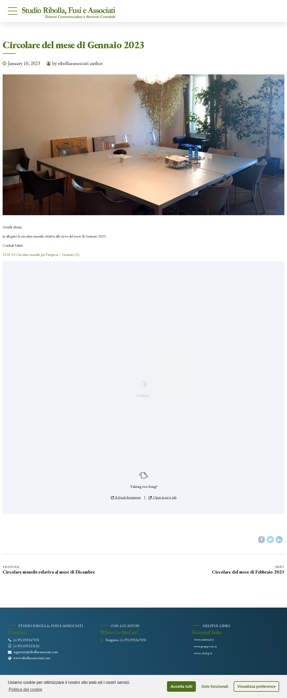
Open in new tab (162, 497)
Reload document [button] (126, 497)
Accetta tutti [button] (181, 686)
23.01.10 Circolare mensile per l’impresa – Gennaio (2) (41, 254)
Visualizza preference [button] (256, 686)
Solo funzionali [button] (214, 686)
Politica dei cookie (25, 689)
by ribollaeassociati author (77, 63)
